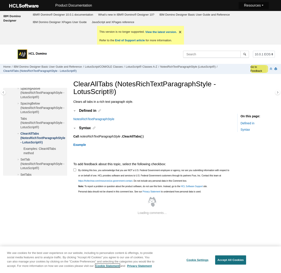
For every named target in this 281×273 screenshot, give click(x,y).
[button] (18, 89)
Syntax (245, 129)
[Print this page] (276, 69)
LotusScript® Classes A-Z (141, 66)
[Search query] (216, 54)
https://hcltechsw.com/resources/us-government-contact (105, 181)
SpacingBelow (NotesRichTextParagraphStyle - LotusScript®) (42, 108)
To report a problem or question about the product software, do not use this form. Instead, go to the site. (142, 186)
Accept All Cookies (231, 262)
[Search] (244, 54)
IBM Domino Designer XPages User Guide (60, 22)
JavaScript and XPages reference (113, 22)
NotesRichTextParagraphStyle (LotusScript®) (188, 66)
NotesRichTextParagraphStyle (93, 119)
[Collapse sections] (271, 69)
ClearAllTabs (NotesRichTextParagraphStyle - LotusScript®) (40, 70)
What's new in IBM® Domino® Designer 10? (126, 14)
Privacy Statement (151, 191)
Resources (252, 5)
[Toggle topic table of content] (277, 92)
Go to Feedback (256, 68)
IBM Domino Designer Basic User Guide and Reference (194, 14)
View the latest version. (160, 32)
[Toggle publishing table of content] (3, 92)
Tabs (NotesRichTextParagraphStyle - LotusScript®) (42, 123)
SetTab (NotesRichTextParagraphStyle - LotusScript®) (42, 164)
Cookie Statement (107, 268)
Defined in (247, 123)
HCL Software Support (192, 186)
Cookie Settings (197, 262)
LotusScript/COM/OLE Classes (104, 66)
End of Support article (130, 40)
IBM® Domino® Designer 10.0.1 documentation (63, 14)
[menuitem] (63, 14)
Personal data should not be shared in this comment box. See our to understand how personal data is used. (139, 191)
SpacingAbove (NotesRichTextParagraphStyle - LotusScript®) (42, 93)
